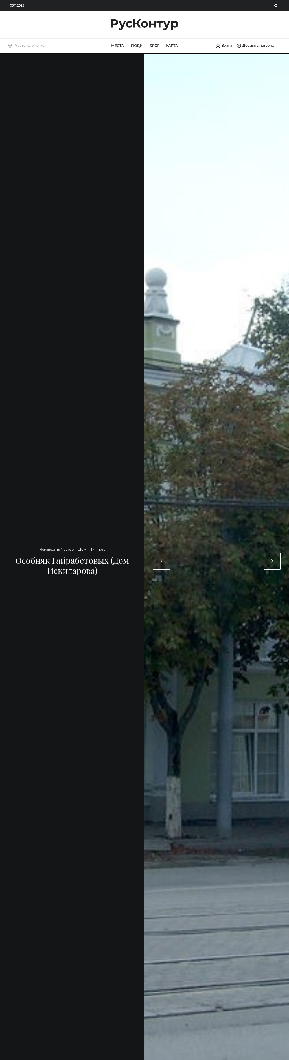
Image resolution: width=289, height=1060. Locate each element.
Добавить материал (256, 46)
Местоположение (29, 46)
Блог (154, 46)
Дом (82, 549)
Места (117, 46)
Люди (137, 46)
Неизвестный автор (56, 549)
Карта (172, 46)
